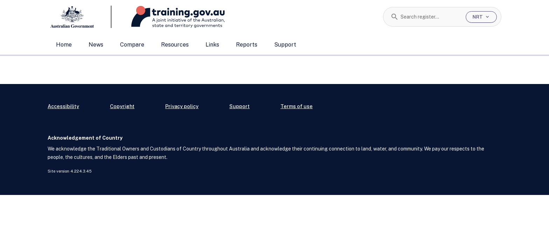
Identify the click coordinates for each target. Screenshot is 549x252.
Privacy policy (182, 106)
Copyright (122, 106)
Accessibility (63, 106)
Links (212, 44)
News (96, 44)
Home (64, 44)
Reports (246, 44)
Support (285, 44)
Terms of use (296, 106)
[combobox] (430, 17)
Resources (175, 44)
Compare (132, 44)
